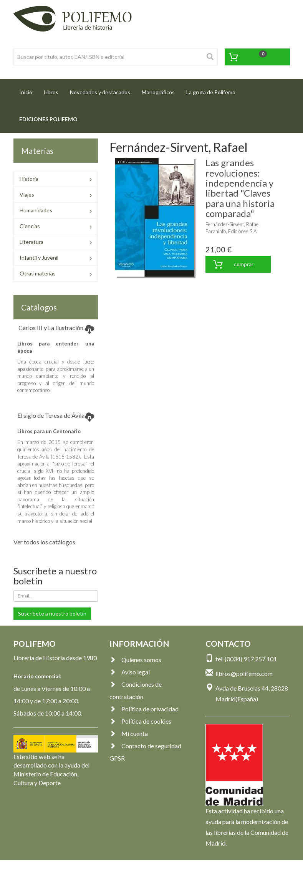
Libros (51, 92)
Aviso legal (129, 672)
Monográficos (158, 92)
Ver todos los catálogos (44, 542)
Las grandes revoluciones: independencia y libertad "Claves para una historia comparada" (240, 188)
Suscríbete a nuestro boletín (52, 613)
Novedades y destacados (100, 92)
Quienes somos (135, 659)
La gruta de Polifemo (210, 92)
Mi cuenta (128, 733)
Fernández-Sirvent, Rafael (232, 224)
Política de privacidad (144, 708)
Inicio (28, 89)
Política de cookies (140, 721)
